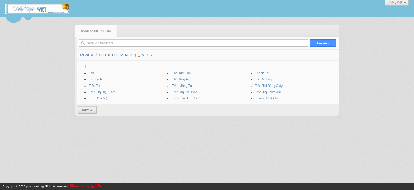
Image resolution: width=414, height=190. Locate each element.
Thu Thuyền (180, 79)
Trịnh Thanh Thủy (184, 98)
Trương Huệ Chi (266, 98)
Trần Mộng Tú (182, 86)
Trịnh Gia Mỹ (98, 98)
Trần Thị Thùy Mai (268, 92)
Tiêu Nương (263, 79)
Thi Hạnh (95, 79)
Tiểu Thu (95, 86)
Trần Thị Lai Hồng (184, 92)
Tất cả (84, 55)
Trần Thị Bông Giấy (269, 86)
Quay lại (87, 109)
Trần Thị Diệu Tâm (102, 92)
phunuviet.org (35, 186)
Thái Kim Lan (181, 73)
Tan (91, 73)
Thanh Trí (262, 73)
